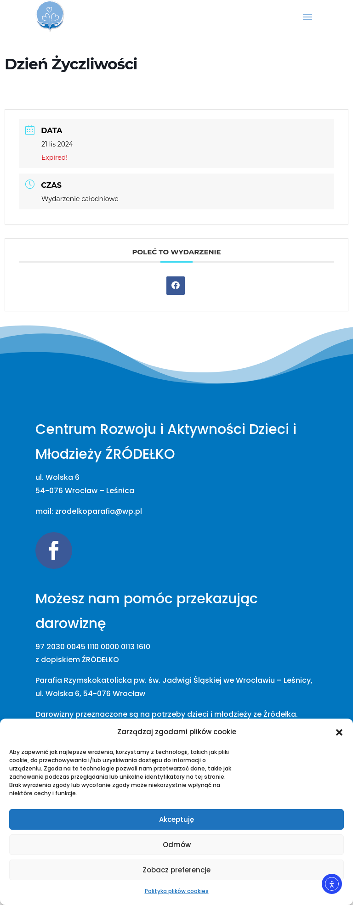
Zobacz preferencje (176, 870)
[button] (339, 732)
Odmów (177, 844)
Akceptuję (176, 819)
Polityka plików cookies (177, 891)
